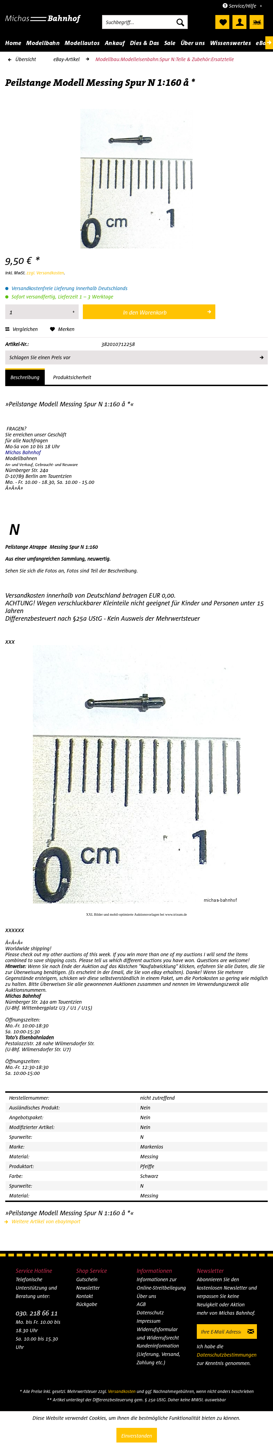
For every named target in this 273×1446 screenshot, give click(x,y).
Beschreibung (24, 377)
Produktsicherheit (72, 377)
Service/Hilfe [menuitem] (240, 6)
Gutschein (87, 1279)
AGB (141, 1304)
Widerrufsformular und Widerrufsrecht (158, 1333)
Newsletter (88, 1288)
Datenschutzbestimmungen (227, 1355)
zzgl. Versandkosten (45, 272)
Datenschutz (150, 1312)
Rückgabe (86, 1304)
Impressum (148, 1321)
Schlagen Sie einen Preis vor (136, 356)
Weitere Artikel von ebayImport (42, 1221)
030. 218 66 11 (37, 1313)
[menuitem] (144, 22)
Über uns (146, 1296)
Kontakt (84, 1296)
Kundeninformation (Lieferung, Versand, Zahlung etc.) (158, 1354)
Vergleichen (21, 329)
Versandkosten (122, 1391)
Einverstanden (136, 1436)
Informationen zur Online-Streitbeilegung (161, 1283)
